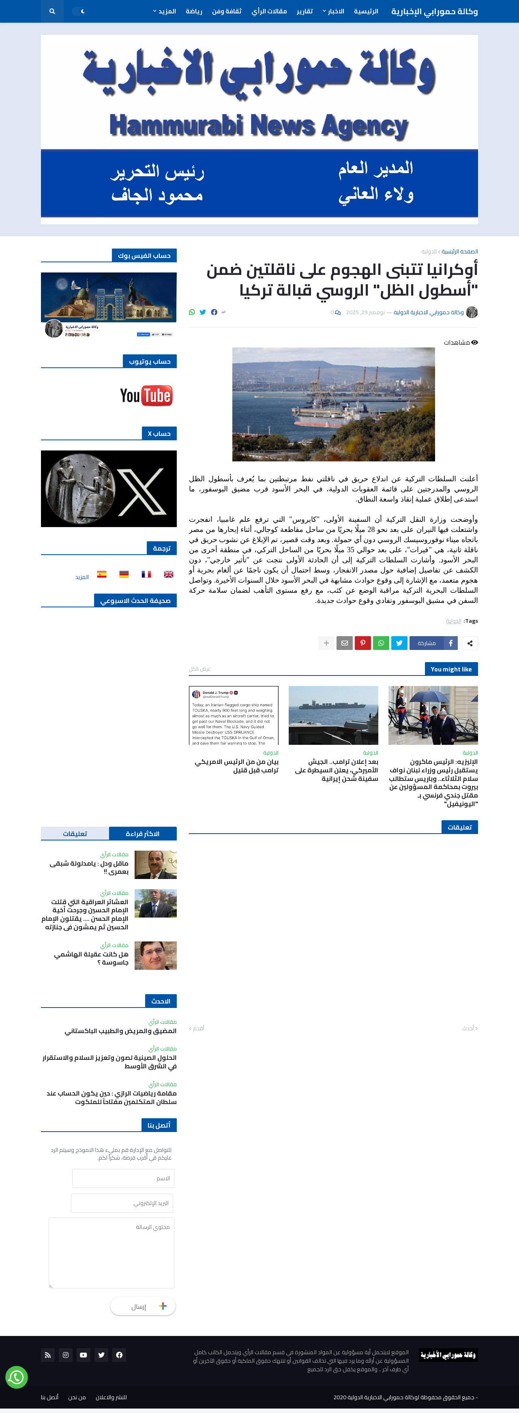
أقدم (198, 1029)
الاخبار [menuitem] (336, 11)
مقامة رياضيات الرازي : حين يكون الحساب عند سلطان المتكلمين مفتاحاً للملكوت (112, 1097)
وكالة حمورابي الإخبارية (434, 11)
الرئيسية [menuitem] (366, 11)
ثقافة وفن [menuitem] (227, 11)
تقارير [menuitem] (305, 11)
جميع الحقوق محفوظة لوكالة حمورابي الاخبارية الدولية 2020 (403, 1401)
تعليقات (75, 834)
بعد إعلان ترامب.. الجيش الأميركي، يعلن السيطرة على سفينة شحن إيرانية (336, 770)
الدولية (429, 251)
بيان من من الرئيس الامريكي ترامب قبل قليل (237, 765)
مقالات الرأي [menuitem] (269, 11)
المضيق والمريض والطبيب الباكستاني (120, 1031)
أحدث (468, 1029)
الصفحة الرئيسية (460, 251)
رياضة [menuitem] (194, 11)
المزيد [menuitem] (167, 11)
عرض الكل (200, 668)
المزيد (82, 577)
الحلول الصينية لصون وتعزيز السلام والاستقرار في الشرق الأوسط (110, 1061)
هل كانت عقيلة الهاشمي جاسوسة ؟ (91, 958)
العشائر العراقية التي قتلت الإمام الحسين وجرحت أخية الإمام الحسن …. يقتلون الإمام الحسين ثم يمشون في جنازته (85, 914)
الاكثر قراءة (143, 834)
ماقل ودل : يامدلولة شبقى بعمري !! (89, 867)
